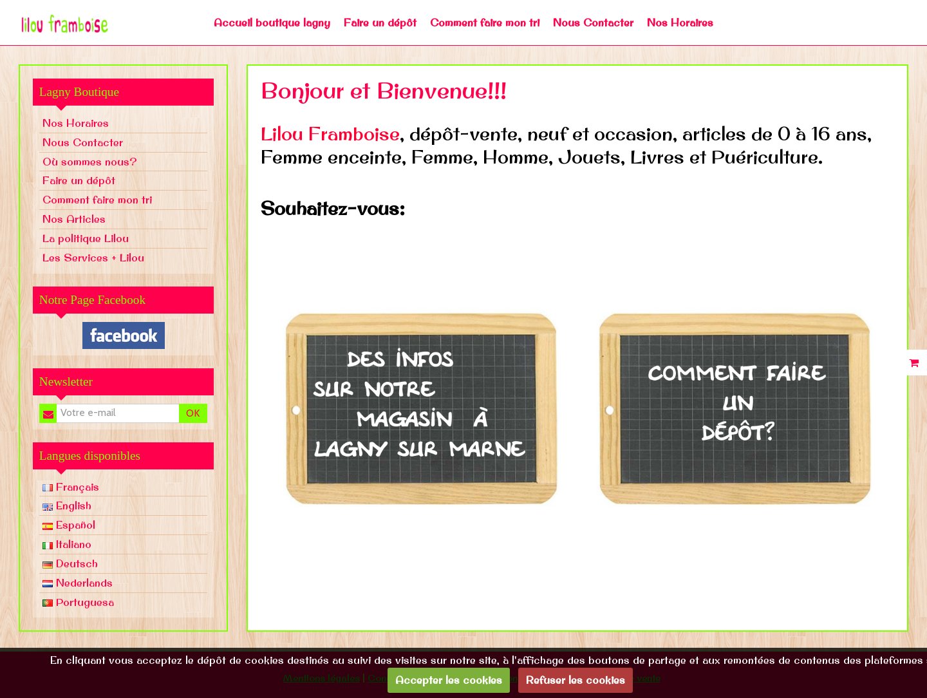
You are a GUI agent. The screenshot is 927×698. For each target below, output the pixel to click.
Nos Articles (74, 218)
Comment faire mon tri (484, 22)
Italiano (66, 544)
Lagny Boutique (79, 92)
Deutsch (70, 563)
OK (193, 413)
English (66, 505)
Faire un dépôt (380, 22)
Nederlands (77, 582)
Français (70, 486)
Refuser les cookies (575, 680)
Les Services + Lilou (93, 257)
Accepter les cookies (448, 680)
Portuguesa (78, 602)
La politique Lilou (85, 238)
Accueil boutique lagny (272, 22)
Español (68, 524)
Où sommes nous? (89, 161)
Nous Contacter (593, 22)
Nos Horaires (680, 22)
